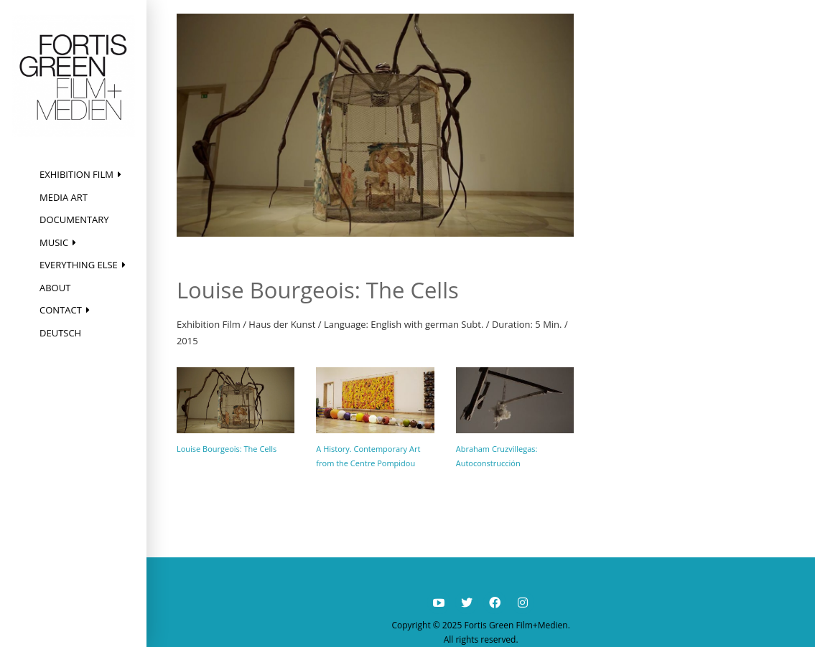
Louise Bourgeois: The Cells (226, 448)
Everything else (78, 264)
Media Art (63, 197)
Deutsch (60, 332)
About (54, 287)
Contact (60, 309)
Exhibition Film (76, 174)
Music (53, 242)
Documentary (74, 219)
